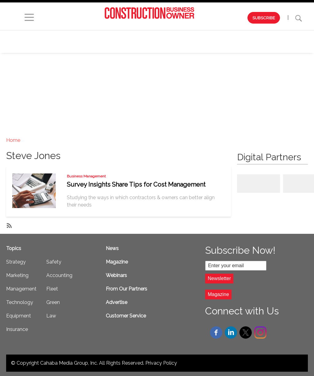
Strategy (119, 35)
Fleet (52, 289)
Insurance (17, 329)
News (112, 248)
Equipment (280, 35)
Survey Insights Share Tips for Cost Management (136, 184)
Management (196, 35)
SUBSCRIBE (263, 17)
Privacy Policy (161, 363)
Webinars (83, 35)
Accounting (59, 275)
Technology (240, 35)
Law (51, 316)
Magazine (117, 262)
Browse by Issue (40, 35)
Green (53, 302)
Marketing (155, 35)
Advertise (116, 302)
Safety (157, 47)
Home (13, 140)
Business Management (86, 176)
